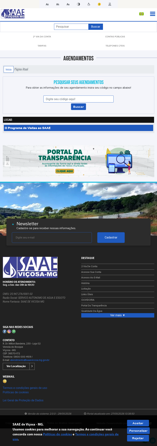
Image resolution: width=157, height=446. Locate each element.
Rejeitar (138, 438)
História (85, 283)
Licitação (86, 289)
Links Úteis (87, 294)
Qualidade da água (91, 311)
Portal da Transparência (94, 306)
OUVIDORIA (87, 300)
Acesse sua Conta (91, 272)
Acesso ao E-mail (90, 278)
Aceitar (138, 423)
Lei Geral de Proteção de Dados (23, 400)
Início (9, 69)
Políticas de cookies (16, 392)
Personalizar (138, 430)
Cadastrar (111, 237)
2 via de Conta (89, 266)
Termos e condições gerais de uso (25, 388)
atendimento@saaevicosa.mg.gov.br (29, 360)
